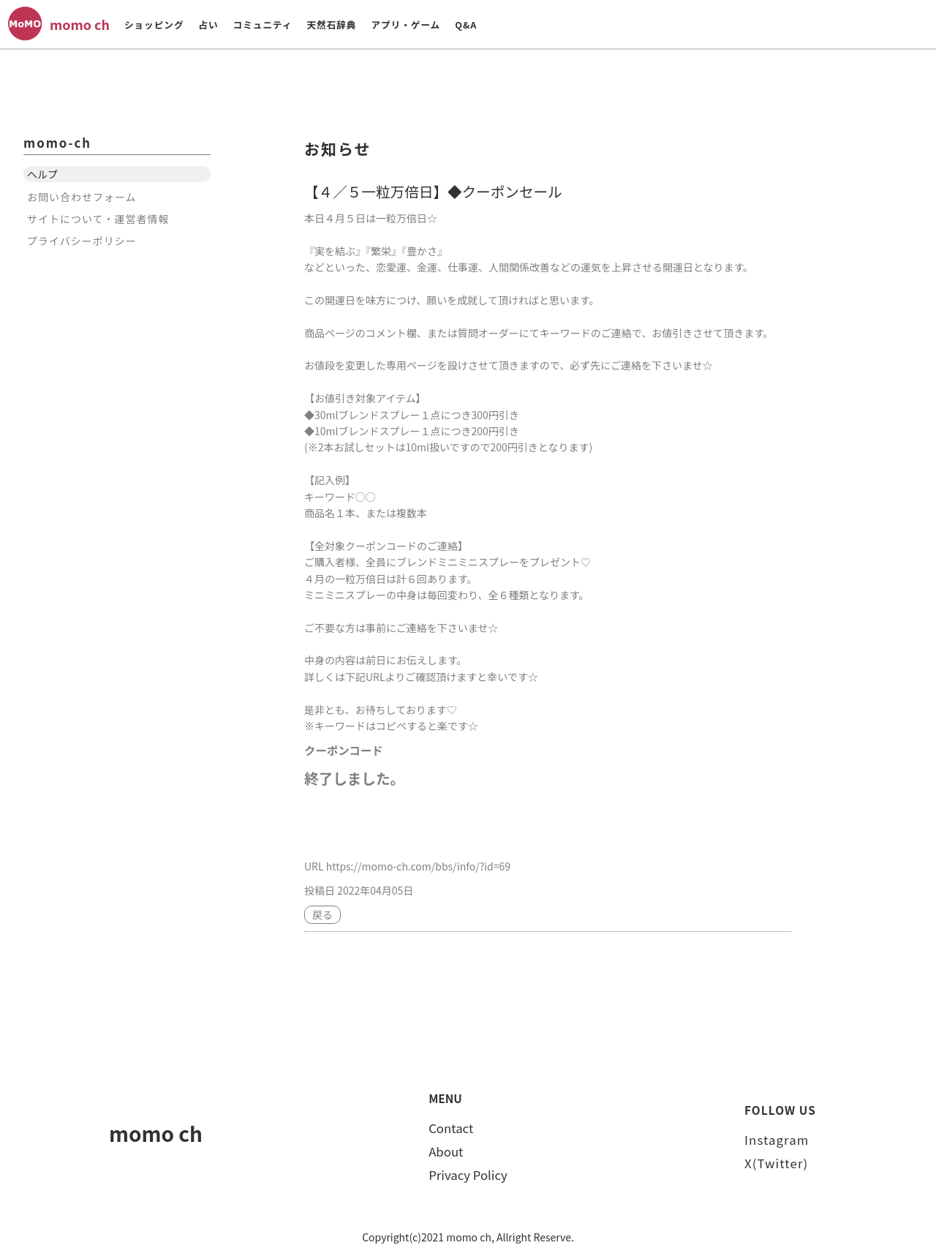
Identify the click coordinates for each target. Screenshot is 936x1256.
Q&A (466, 24)
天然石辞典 (331, 24)
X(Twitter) (776, 1163)
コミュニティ (262, 24)
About (446, 1151)
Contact (451, 1128)
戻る (322, 914)
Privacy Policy (468, 1175)
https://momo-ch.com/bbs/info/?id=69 (418, 866)
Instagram (776, 1139)
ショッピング (154, 24)
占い (208, 24)
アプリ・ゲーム (405, 24)
